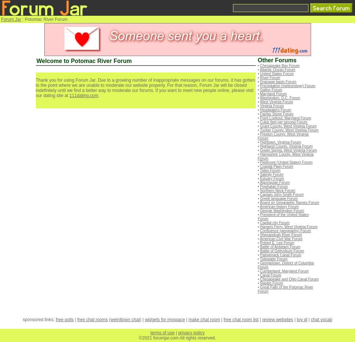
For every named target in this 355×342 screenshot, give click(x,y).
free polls (65, 319)
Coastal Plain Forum (276, 166)
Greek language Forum (279, 199)
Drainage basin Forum (278, 82)
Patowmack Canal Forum (280, 255)
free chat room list (240, 319)
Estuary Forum (272, 178)
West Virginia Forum (276, 102)
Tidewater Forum (274, 259)
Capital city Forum (275, 223)
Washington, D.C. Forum (280, 98)
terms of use (163, 332)
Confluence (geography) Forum (285, 231)
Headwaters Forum (275, 110)
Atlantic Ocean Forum (277, 70)
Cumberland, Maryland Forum (284, 271)
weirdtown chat (125, 319)
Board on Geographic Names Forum (289, 203)
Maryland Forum (273, 94)
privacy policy (191, 332)
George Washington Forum (282, 211)
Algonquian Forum (275, 183)
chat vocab (321, 319)
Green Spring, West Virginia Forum (288, 150)
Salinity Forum (272, 174)
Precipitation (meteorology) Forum (287, 86)
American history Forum (279, 207)
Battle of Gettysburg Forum (282, 251)
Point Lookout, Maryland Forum (285, 118)
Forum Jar (11, 19)
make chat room (204, 319)
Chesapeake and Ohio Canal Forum (289, 279)
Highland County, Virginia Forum (286, 146)
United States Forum (277, 74)
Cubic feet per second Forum (283, 122)
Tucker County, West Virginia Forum (289, 130)
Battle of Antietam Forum (280, 247)
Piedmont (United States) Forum (286, 162)
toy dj (302, 319)
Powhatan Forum (274, 187)
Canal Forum (270, 275)
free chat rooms (92, 319)
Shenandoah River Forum (281, 235)
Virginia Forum (272, 106)
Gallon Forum (271, 90)
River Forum (270, 78)
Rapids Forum (271, 283)
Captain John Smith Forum (282, 195)
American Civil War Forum (281, 239)
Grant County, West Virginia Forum (288, 126)
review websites (277, 319)
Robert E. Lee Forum (277, 243)
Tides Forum (270, 170)
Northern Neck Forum (277, 191)
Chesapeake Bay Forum (280, 66)
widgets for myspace (165, 319)
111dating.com (84, 95)
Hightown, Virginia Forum (280, 142)
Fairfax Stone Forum (276, 114)
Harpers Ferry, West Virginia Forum (289, 227)
